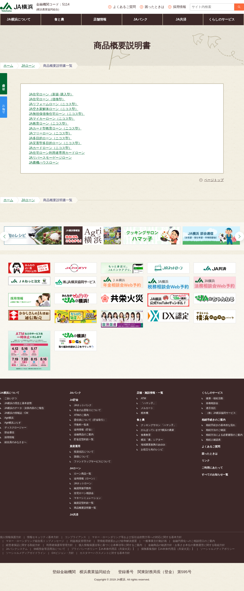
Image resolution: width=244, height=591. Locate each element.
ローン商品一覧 (82, 473)
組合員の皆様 (3, 83)
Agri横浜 (7, 417)
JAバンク (142, 19)
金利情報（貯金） (83, 429)
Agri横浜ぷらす (11, 422)
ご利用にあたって (214, 467)
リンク (208, 460)
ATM (143, 398)
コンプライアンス (75, 537)
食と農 (61, 19)
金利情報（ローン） (85, 478)
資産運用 (76, 446)
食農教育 (146, 434)
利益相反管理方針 (80, 540)
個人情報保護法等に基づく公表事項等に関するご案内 (110, 545)
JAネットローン (82, 483)
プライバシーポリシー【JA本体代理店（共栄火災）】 (103, 548)
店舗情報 (101, 19)
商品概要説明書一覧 (85, 507)
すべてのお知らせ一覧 (217, 474)
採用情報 (8, 437)
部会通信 (8, 432)
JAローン (76, 468)
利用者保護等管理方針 (59, 545)
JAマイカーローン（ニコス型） (52, 118)
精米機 (145, 413)
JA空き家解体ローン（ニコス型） (53, 109)
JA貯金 (75, 399)
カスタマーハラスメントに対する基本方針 (105, 552)
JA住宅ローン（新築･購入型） (51, 94)
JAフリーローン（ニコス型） (50, 133)
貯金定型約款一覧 (83, 439)
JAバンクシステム (16, 548)
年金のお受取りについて (87, 410)
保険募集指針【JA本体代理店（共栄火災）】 (167, 548)
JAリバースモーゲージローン (50, 157)
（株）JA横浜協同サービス (222, 413)
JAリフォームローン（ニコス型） (53, 104)
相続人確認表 (214, 439)
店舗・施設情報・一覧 (151, 392)
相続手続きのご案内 (216, 419)
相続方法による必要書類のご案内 (225, 434)
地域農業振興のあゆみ (153, 444)
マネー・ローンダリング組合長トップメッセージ (35, 540)
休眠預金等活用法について (49, 548)
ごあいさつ (9, 398)
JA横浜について (20, 19)
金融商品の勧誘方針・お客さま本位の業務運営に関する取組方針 (186, 545)
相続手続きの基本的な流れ (222, 425)
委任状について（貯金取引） (89, 419)
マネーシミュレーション (87, 498)
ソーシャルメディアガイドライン (26, 552)
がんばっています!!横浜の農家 (157, 430)
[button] (4, 236)
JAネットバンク (82, 405)
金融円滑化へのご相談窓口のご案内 (194, 540)
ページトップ (214, 180)
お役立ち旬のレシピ (152, 449)
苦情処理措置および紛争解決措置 (117, 540)
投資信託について (83, 451)
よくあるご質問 (213, 446)
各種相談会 (213, 403)
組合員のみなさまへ (14, 442)
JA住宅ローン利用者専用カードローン (57, 153)
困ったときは (212, 453)
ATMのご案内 (81, 415)
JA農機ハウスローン (44, 162)
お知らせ (3, 107)
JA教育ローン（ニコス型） (49, 123)
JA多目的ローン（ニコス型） (50, 138)
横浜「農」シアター (152, 439)
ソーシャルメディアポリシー (217, 548)
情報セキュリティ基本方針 (43, 537)
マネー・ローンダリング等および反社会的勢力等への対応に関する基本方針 (137, 537)
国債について (81, 456)
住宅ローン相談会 (83, 493)
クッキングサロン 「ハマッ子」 (158, 425)
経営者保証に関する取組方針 (23, 545)
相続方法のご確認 (217, 430)
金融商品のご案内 (83, 434)
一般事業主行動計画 (155, 540)
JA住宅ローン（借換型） (47, 99)
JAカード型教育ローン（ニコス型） (55, 128)
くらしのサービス (224, 19)
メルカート (147, 408)
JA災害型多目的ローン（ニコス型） (55, 143)
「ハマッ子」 (148, 403)
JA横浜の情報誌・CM (15, 413)
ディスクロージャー (14, 427)
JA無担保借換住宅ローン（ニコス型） (57, 114)
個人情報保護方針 (10, 537)
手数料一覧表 (81, 424)
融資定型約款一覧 (83, 502)
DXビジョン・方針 (63, 552)
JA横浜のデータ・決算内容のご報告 (22, 408)
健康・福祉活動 (215, 398)
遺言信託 (212, 408)
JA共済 (183, 19)
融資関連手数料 (82, 488)
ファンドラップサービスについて (92, 461)
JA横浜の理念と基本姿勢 (16, 403)
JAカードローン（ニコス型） (50, 148)
